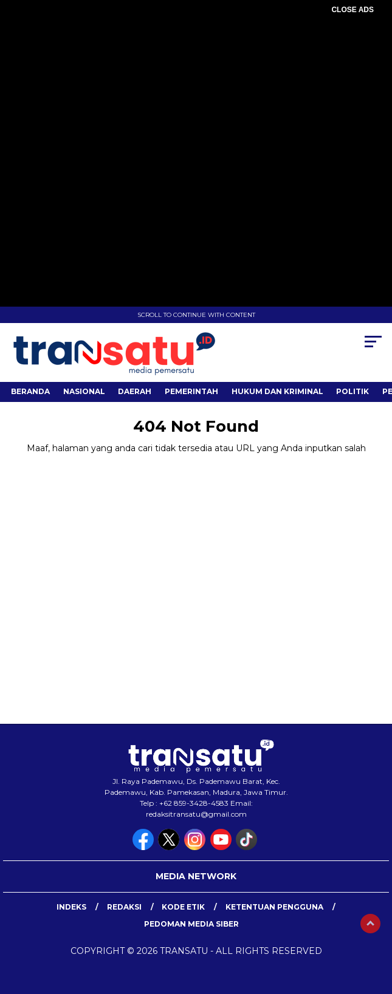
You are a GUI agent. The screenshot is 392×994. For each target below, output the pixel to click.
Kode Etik (183, 906)
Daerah (134, 391)
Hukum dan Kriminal (277, 391)
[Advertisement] (196, 103)
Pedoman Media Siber (191, 923)
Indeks (71, 906)
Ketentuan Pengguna (274, 906)
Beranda (30, 391)
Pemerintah (191, 391)
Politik (352, 391)
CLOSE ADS (352, 9)
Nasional (84, 391)
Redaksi (124, 906)
